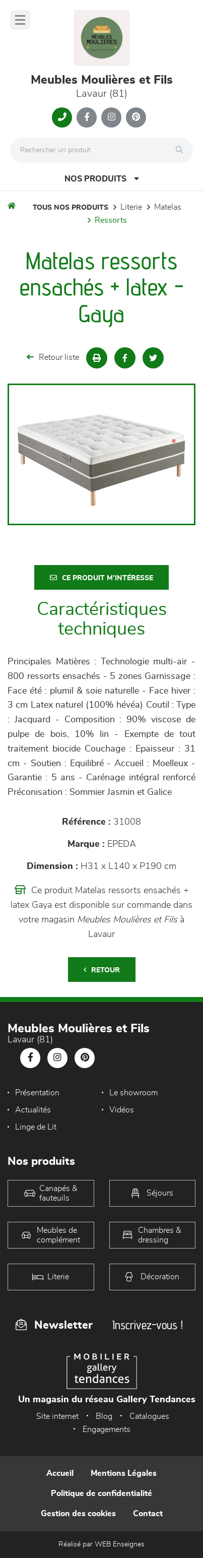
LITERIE (131, 207)
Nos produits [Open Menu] (101, 178)
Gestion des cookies (78, 1514)
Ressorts (111, 220)
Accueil (60, 1473)
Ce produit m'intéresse (101, 578)
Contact (148, 1514)
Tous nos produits (70, 207)
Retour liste (53, 357)
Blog (104, 1416)
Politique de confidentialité (101, 1493)
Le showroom (133, 1093)
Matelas (167, 207)
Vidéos (121, 1110)
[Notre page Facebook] (87, 117)
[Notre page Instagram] (111, 117)
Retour (102, 970)
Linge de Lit (35, 1127)
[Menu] (20, 20)
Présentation (37, 1093)
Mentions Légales (124, 1473)
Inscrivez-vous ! (147, 1325)
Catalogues (149, 1416)
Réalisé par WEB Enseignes (101, 1544)
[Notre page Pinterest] (136, 117)
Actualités (33, 1110)
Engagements (106, 1429)
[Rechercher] (182, 150)
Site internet (57, 1416)
